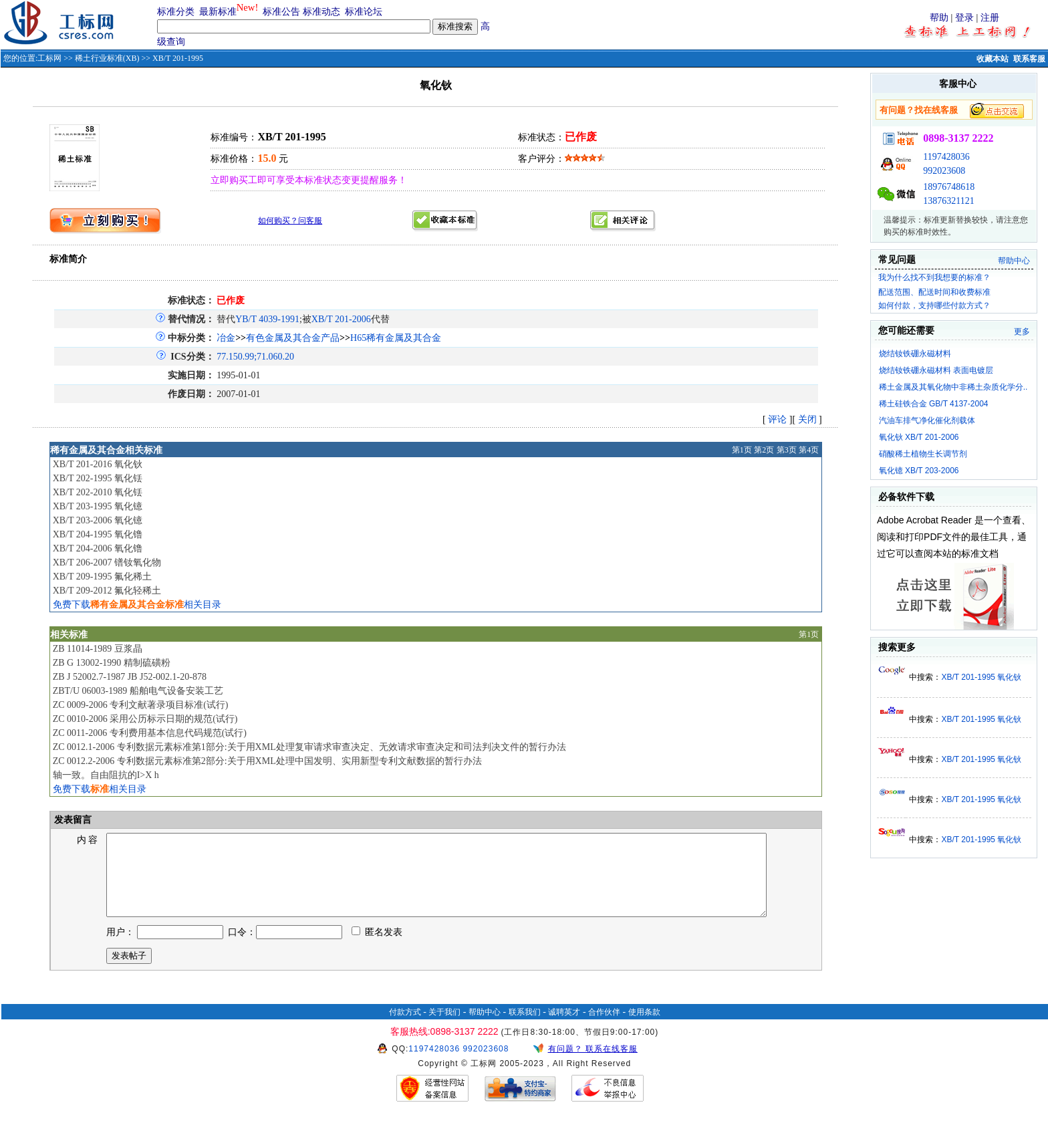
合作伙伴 (604, 1028)
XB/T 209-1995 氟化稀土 (102, 577)
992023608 (944, 171)
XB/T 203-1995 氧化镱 (97, 506)
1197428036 (946, 157)
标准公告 (281, 12)
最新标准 (218, 12)
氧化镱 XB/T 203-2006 (919, 470)
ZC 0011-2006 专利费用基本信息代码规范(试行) (150, 733)
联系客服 (1029, 59)
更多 (1022, 331)
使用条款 (644, 1028)
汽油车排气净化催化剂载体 (927, 420)
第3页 (787, 450)
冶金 (226, 338)
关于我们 (444, 1028)
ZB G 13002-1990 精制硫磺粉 (111, 663)
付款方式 (405, 1028)
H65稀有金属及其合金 (395, 338)
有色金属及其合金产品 (293, 338)
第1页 (742, 450)
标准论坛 (363, 12)
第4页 (809, 450)
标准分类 (175, 12)
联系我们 (525, 1028)
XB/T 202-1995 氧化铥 (97, 478)
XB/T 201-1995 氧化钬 (981, 677)
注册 (989, 18)
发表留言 (72, 820)
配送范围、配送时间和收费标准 (934, 292)
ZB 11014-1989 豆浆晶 (97, 649)
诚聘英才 (564, 1028)
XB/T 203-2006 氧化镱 (97, 520)
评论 (777, 419)
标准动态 (321, 12)
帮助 (939, 18)
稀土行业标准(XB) (107, 58)
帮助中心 (1014, 260)
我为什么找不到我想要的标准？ (934, 277)
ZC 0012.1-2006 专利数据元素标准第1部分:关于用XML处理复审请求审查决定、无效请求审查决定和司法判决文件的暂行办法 (309, 747)
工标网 (49, 58)
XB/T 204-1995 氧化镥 (97, 534)
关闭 (807, 419)
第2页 (764, 450)
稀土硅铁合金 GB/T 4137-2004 (934, 403)
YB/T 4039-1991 (267, 319)
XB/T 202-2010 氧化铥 (97, 492)
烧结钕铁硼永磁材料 (915, 353)
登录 (964, 18)
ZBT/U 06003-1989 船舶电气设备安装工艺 (138, 691)
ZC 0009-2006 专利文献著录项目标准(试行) (141, 705)
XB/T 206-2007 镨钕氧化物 (107, 562)
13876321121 (948, 201)
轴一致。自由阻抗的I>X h (106, 775)
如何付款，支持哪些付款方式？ (934, 305)
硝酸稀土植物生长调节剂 (923, 454)
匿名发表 (377, 948)
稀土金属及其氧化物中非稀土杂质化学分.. (953, 387)
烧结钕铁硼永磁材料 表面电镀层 (936, 370)
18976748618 (948, 187)
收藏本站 (992, 59)
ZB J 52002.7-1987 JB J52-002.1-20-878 (130, 677)
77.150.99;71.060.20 (255, 357)
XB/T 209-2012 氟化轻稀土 (107, 591)
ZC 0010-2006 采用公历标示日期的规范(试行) (145, 719)
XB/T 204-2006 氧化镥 (97, 548)
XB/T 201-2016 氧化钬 (97, 464)
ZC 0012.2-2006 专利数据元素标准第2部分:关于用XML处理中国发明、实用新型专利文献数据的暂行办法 (267, 761)
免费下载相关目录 (137, 605)
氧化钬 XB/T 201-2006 (919, 437)
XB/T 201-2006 (341, 319)
